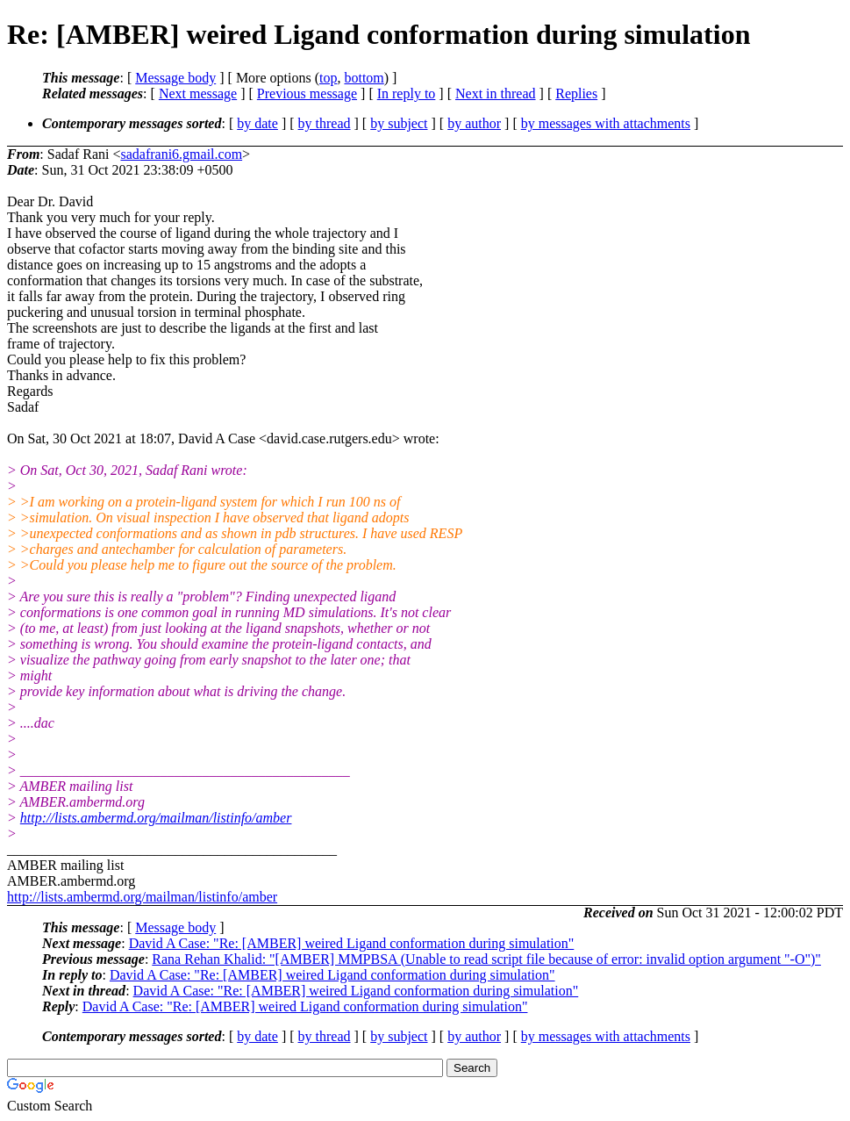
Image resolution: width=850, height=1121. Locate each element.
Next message (198, 93)
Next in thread (495, 93)
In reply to (406, 93)
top (328, 77)
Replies (576, 93)
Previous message (307, 93)
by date (257, 123)
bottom (363, 77)
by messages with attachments (605, 123)
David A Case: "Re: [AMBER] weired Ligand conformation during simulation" (352, 943)
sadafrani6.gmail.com (181, 154)
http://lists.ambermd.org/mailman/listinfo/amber (156, 817)
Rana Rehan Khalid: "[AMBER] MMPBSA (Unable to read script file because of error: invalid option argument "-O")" (486, 959)
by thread (324, 123)
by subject (398, 123)
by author (474, 123)
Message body (175, 77)
